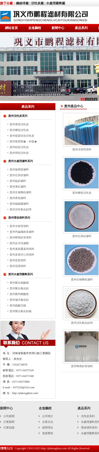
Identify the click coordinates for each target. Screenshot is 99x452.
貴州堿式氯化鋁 (19, 299)
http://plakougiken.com (54, 448)
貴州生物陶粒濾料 (20, 192)
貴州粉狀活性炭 (19, 147)
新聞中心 (58, 28)
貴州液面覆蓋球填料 (22, 249)
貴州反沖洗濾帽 (19, 243)
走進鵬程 (34, 28)
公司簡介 (47, 416)
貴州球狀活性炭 (19, 152)
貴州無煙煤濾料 (19, 169)
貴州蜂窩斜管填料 (20, 237)
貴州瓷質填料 (18, 260)
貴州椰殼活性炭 (19, 130)
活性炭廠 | (38, 3)
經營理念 (47, 427)
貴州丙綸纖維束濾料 (22, 231)
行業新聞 (8, 421)
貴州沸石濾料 (18, 186)
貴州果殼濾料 (18, 198)
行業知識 (8, 427)
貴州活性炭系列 (17, 116)
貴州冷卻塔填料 (19, 226)
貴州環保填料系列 (19, 217)
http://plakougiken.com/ (25, 393)
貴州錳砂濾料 (18, 181)
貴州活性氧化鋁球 (20, 209)
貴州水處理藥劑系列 (20, 274)
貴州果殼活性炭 (19, 124)
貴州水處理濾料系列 (20, 161)
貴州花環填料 (18, 266)
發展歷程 (47, 433)
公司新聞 (8, 416)
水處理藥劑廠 (55, 3)
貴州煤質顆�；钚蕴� (23, 141)
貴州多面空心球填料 (22, 254)
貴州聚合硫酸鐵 (19, 282)
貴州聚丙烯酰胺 (19, 294)
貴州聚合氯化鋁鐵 (20, 311)
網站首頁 (11, 28)
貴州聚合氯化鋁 (19, 288)
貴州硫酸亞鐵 (18, 305)
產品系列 (81, 28)
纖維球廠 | (23, 3)
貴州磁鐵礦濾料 (19, 203)
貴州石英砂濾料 (19, 175)
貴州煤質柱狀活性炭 (22, 135)
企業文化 (47, 421)
